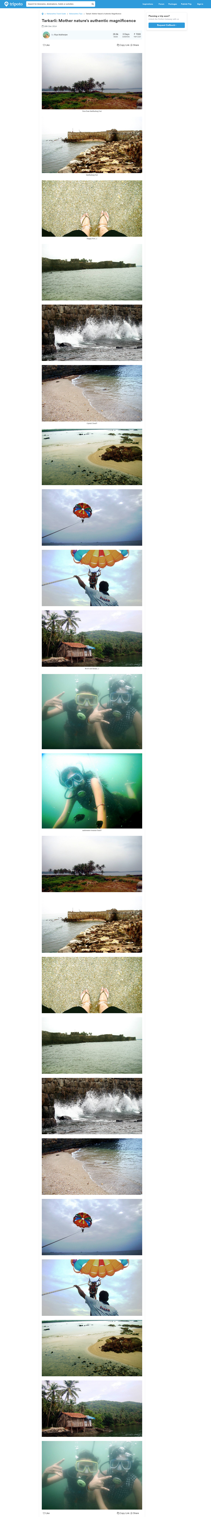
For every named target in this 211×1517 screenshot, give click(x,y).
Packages (172, 4)
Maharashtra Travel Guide (56, 14)
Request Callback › (166, 25)
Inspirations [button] (148, 4)
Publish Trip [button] (187, 4)
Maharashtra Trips (75, 14)
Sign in (200, 4)
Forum (161, 4)
